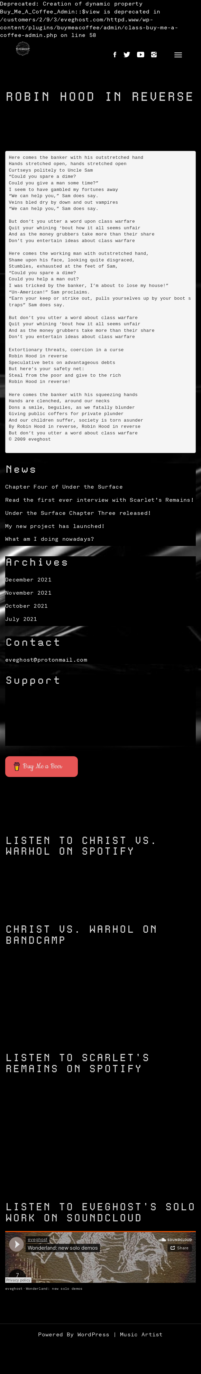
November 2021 (28, 593)
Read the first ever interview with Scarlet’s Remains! (99, 500)
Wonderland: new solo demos (54, 1288)
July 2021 (21, 619)
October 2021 (26, 606)
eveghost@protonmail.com (46, 660)
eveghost (13, 1288)
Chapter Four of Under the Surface (64, 487)
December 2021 (28, 580)
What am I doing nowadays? (49, 539)
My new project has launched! (55, 526)
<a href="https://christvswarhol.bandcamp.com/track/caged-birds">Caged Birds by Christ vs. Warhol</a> (100, 1024)
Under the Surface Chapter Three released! (78, 513)
